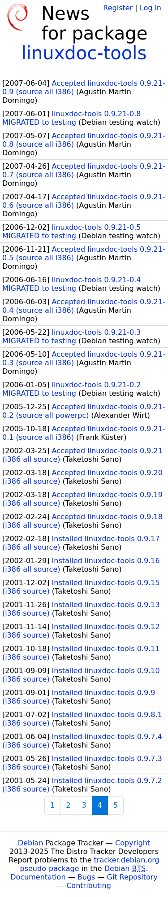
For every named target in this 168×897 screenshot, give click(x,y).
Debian (30, 843)
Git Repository (132, 877)
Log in (150, 8)
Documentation (37, 877)
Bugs (86, 877)
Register (118, 8)
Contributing (88, 885)
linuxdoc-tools (84, 53)
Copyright (132, 843)
